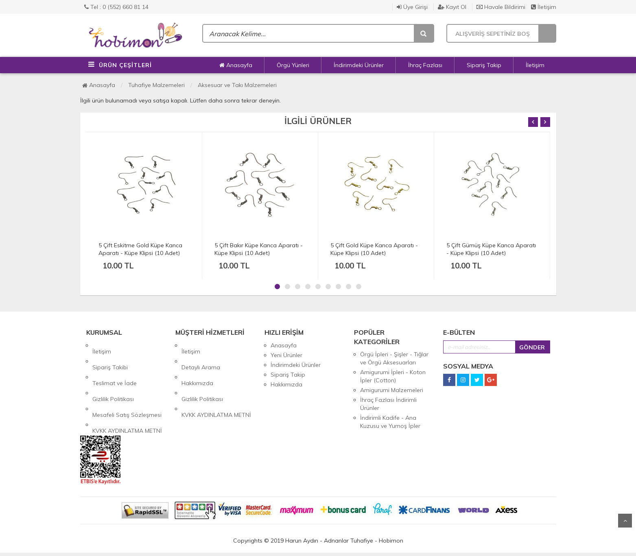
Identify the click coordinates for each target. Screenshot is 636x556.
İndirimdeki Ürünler (359, 65)
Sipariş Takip (484, 65)
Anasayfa (235, 65)
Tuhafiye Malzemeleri (156, 85)
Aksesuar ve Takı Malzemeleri (237, 85)
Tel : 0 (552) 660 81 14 (116, 7)
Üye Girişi (412, 7)
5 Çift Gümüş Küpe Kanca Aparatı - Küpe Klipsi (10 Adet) (491, 249)
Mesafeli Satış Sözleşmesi (127, 384)
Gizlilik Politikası (113, 374)
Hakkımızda (197, 364)
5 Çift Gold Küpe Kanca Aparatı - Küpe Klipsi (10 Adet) (374, 249)
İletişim (543, 7)
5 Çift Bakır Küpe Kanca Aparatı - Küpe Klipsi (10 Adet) (258, 249)
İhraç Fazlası (425, 65)
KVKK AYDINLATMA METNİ (127, 394)
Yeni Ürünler (286, 355)
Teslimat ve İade (114, 364)
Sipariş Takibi (110, 355)
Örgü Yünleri (293, 65)
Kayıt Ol (452, 7)
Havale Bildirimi (500, 7)
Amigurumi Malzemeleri (391, 390)
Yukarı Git (625, 521)
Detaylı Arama (200, 355)
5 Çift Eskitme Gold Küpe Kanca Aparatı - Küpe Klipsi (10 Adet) (140, 249)
